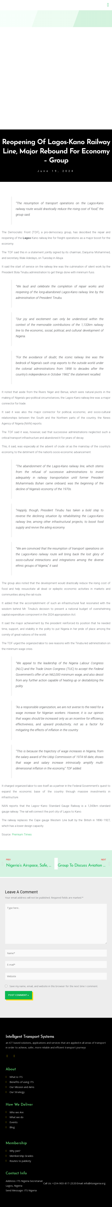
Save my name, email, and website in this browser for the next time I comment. (54, 986)
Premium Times (22, 834)
